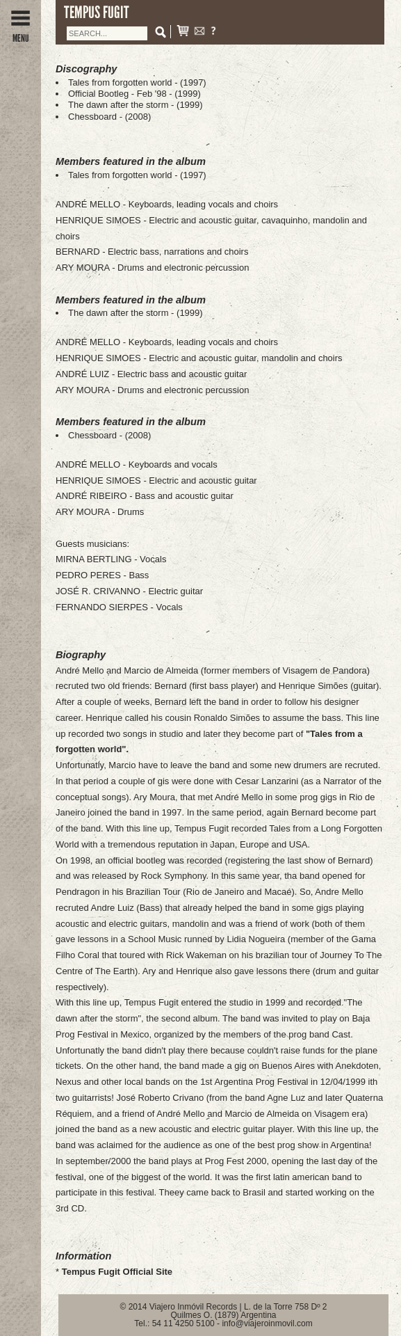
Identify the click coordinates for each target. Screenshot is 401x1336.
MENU (20, 33)
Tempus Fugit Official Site (117, 1271)
